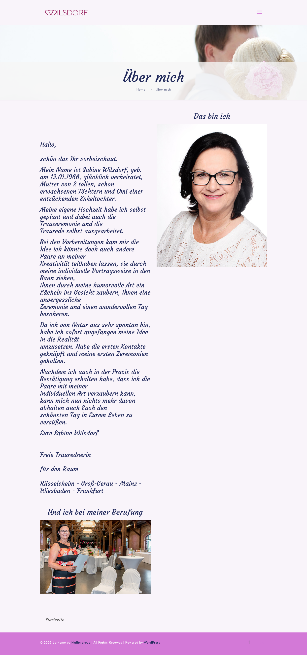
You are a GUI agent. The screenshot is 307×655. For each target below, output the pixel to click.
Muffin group (81, 642)
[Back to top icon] (262, 643)
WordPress (152, 642)
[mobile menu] (259, 12)
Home (140, 89)
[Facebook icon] (249, 643)
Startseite (54, 619)
